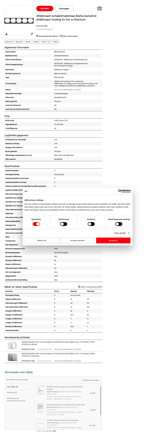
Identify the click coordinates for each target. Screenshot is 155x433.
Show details (120, 233)
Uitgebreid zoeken (90, 380)
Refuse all (41, 240)
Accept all (113, 240)
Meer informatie (70, 36)
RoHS (28, 42)
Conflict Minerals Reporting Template (62, 420)
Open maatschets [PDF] (90, 287)
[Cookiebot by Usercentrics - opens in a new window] (120, 191)
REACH (9, 42)
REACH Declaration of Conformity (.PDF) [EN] (66, 405)
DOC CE (45, 42)
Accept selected (77, 240)
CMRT (55, 42)
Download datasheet (48, 36)
